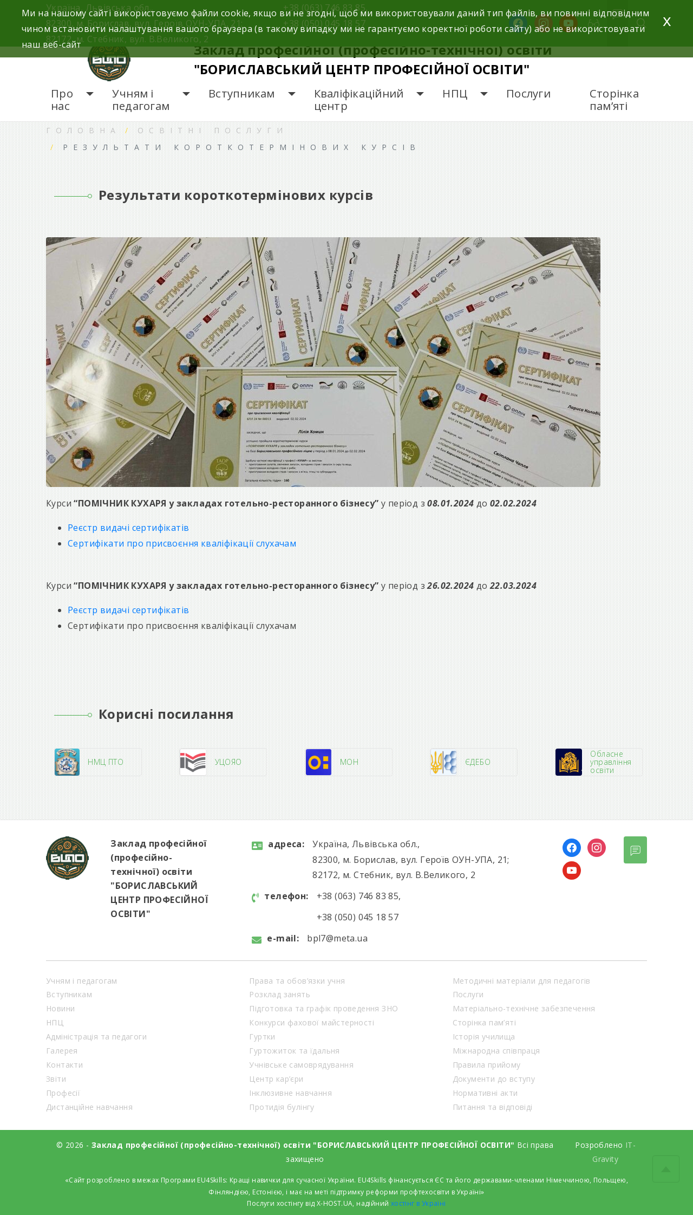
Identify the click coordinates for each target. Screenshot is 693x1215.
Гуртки (262, 1036)
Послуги (528, 93)
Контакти (64, 1065)
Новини (60, 1008)
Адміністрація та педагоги (96, 1036)
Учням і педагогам (140, 100)
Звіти (56, 1079)
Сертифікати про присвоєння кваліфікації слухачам (182, 543)
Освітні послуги (213, 130)
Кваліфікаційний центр (359, 100)
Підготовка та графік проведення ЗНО (323, 1008)
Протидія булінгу (281, 1107)
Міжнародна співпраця (496, 1050)
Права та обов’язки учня (297, 981)
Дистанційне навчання (89, 1107)
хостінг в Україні (418, 1203)
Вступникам (241, 93)
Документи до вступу (494, 1079)
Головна (83, 130)
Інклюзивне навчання (290, 1093)
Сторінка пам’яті (614, 100)
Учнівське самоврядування (301, 1065)
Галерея (62, 1050)
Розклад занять (279, 994)
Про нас (62, 100)
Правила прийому (487, 1065)
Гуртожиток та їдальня (294, 1050)
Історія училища (484, 1036)
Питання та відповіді (493, 1107)
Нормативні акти (485, 1093)
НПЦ (454, 93)
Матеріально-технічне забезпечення (524, 1008)
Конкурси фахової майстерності (311, 1022)
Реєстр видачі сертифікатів (128, 528)
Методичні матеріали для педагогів (522, 981)
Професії (63, 1093)
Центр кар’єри (276, 1079)
